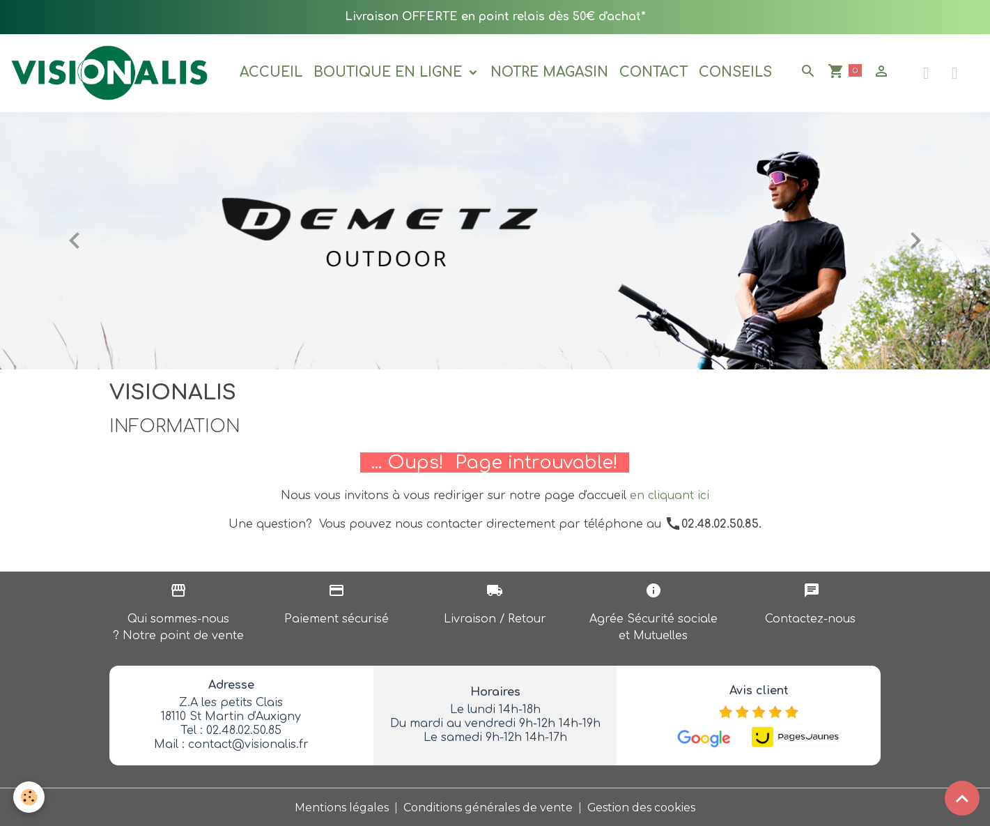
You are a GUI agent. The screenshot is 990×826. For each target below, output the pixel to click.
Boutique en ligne (390, 72)
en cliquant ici (669, 495)
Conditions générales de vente (488, 806)
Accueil (271, 72)
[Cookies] (29, 797)
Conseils (736, 72)
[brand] (112, 72)
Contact (654, 72)
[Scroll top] (962, 798)
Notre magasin (550, 72)
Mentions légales (342, 806)
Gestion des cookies (641, 806)
